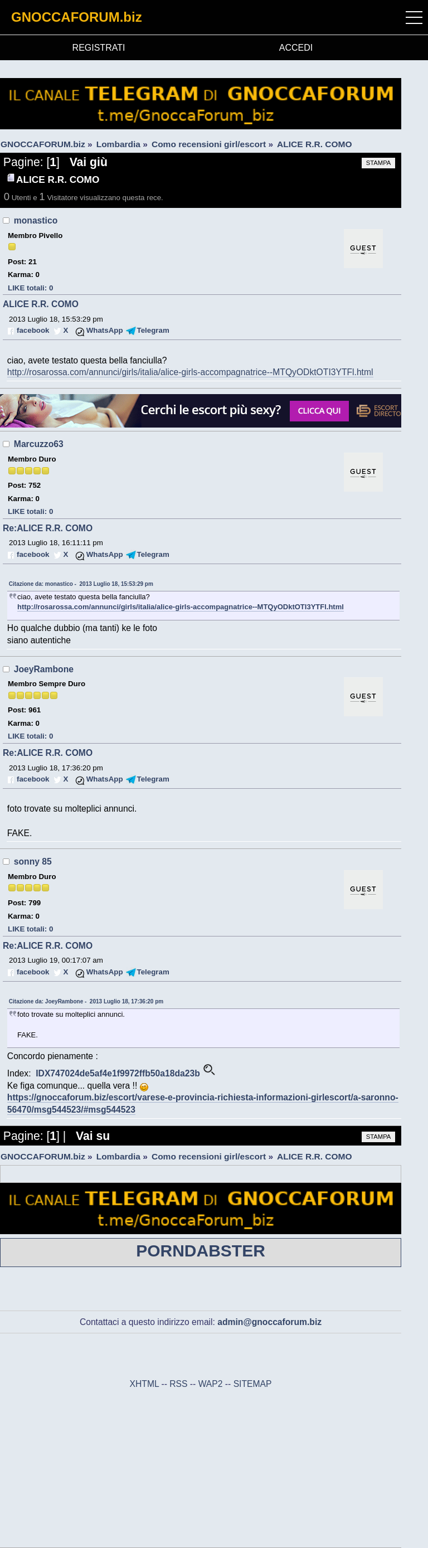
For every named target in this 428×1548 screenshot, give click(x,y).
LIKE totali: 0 (30, 288)
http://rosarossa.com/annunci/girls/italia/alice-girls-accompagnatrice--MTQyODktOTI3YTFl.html (190, 372)
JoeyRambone (44, 669)
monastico (35, 220)
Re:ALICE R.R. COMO (48, 528)
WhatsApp (104, 330)
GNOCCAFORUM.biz (76, 17)
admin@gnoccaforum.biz (269, 1322)
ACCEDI (296, 47)
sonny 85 (33, 861)
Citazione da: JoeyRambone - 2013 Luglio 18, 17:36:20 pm (86, 1001)
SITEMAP (253, 1384)
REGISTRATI (98, 47)
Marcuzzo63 (39, 444)
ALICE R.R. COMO (41, 304)
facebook (33, 330)
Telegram (153, 330)
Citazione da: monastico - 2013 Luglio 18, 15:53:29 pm (81, 584)
